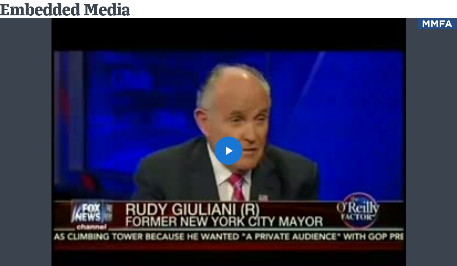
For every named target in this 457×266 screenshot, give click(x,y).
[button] (228, 150)
